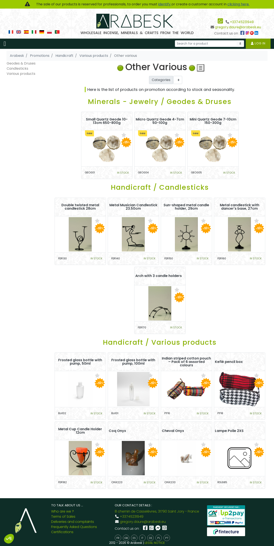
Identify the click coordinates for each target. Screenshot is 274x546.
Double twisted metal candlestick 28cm (80, 206)
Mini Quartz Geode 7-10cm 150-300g (213, 121)
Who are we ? (62, 511)
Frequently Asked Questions (74, 526)
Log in (258, 43)
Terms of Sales (63, 516)
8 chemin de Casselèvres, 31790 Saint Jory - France (157, 511)
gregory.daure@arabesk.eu (238, 27)
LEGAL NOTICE (155, 543)
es (134, 538)
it (142, 538)
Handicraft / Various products (160, 342)
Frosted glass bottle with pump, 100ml (133, 361)
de (150, 538)
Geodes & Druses (21, 63)
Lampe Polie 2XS (229, 431)
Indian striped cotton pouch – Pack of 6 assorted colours (186, 362)
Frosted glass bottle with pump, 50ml (80, 361)
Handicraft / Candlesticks (160, 187)
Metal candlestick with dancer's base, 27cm (239, 206)
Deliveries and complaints (72, 521)
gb (126, 538)
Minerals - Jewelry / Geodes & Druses (160, 101)
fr (117, 538)
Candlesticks (17, 68)
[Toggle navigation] (4, 43)
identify (164, 4)
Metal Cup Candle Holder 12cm (80, 430)
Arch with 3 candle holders (158, 276)
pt (166, 538)
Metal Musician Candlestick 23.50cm (133, 206)
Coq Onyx (117, 431)
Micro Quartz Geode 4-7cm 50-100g (160, 121)
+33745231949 (242, 22)
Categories (161, 79)
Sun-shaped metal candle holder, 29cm (186, 206)
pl (158, 538)
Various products (21, 73)
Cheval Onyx (173, 431)
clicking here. (238, 4)
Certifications (62, 531)
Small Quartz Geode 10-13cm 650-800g (107, 121)
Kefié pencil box (229, 362)
